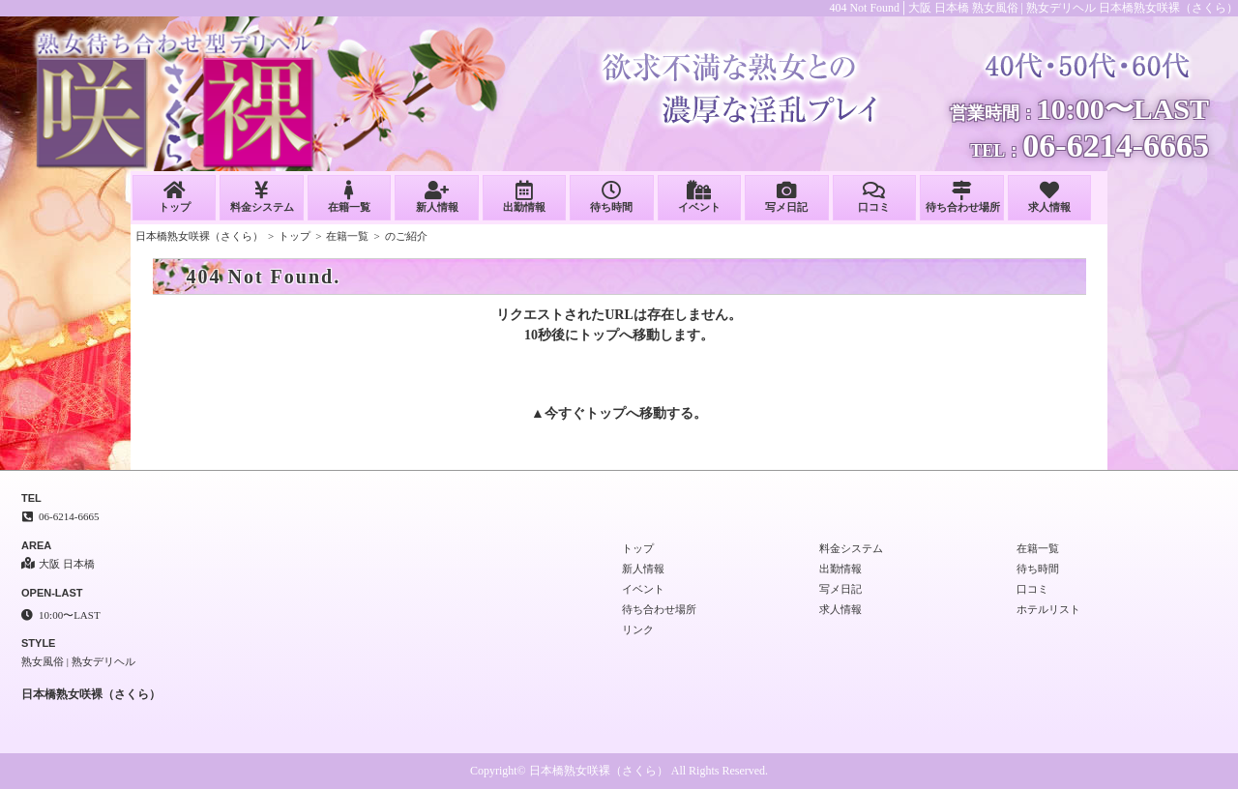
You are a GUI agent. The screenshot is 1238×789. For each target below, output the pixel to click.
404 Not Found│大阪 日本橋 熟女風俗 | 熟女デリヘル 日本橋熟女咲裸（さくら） (1033, 8)
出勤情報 (524, 197)
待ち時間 (611, 197)
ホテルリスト (1048, 609)
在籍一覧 (349, 197)
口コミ (874, 197)
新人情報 (436, 197)
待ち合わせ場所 (963, 197)
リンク (638, 629)
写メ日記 (786, 197)
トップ (174, 197)
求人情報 (1049, 197)
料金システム (261, 197)
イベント (699, 197)
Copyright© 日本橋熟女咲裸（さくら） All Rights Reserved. (619, 770)
